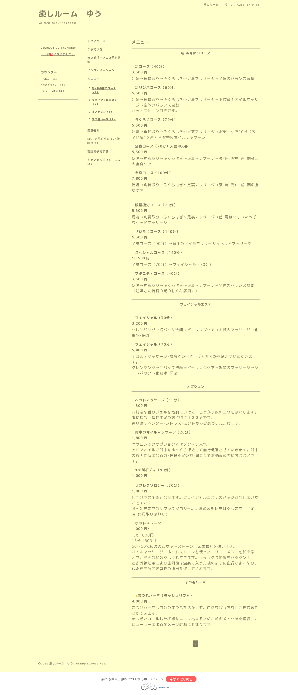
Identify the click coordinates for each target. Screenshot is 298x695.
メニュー (93, 79)
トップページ (96, 41)
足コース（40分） (150, 66)
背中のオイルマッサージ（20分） (163, 432)
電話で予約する (97, 151)
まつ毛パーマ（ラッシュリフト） (166, 595)
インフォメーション (101, 70)
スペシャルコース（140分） (159, 252)
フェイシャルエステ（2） (104, 102)
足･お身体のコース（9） (104, 90)
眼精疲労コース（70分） (156, 205)
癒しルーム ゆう (70, 13)
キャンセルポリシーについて (104, 162)
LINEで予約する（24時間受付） (103, 141)
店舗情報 (93, 130)
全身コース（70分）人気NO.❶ (161, 146)
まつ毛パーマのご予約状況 (104, 60)
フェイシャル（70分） (154, 344)
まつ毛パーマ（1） (104, 119)
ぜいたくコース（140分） (157, 231)
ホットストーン (148, 523)
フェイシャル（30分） (154, 317)
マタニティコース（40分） (158, 273)
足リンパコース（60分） (156, 87)
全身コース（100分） (154, 172)
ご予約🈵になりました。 (58, 54)
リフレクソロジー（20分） (158, 485)
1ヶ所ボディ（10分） (154, 470)
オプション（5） (102, 112)
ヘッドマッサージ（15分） (158, 400)
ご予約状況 (94, 49)
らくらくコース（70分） (156, 119)
